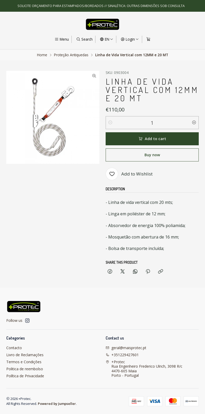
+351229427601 (122, 354)
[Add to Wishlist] (129, 174)
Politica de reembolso (24, 368)
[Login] (129, 39)
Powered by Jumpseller (57, 403)
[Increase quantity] (194, 122)
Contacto (14, 347)
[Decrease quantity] (110, 122)
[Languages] (106, 39)
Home (42, 55)
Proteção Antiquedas (71, 55)
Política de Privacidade (25, 375)
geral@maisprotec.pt (126, 347)
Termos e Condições (23, 361)
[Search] (84, 39)
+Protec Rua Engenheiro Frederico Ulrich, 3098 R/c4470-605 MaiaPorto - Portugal (144, 368)
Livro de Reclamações (25, 354)
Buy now (152, 154)
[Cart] (148, 39)
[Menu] (61, 39)
